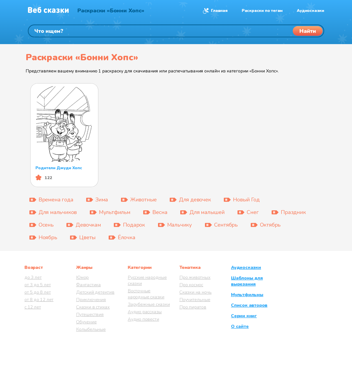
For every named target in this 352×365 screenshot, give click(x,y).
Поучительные (194, 300)
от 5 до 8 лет (37, 292)
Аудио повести (143, 319)
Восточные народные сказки (146, 294)
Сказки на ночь (195, 292)
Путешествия (90, 314)
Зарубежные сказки (149, 304)
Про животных (195, 277)
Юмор (82, 277)
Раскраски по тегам (262, 10)
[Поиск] (176, 31)
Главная (219, 10)
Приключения (91, 300)
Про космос (191, 285)
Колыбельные (91, 329)
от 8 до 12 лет (38, 300)
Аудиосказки (310, 10)
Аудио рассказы (145, 312)
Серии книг (244, 316)
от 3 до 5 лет (37, 285)
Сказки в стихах (93, 307)
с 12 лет (32, 307)
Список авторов (249, 305)
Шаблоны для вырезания (247, 281)
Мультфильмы (247, 295)
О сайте (240, 326)
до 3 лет (33, 277)
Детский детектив (95, 292)
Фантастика (88, 285)
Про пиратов (192, 307)
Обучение (86, 322)
